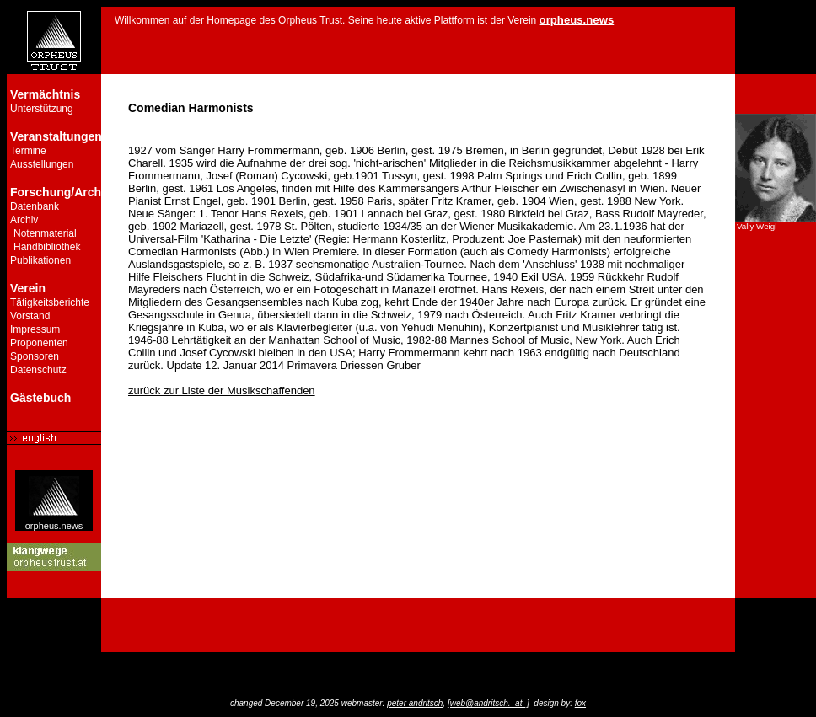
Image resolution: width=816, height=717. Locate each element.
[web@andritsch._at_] (488, 703)
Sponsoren (34, 356)
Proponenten (39, 343)
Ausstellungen (41, 164)
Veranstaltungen (56, 136)
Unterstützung (41, 109)
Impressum (35, 329)
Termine (28, 151)
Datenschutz (38, 370)
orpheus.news (54, 521)
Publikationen (40, 260)
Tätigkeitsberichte (49, 302)
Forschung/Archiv (60, 192)
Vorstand (30, 316)
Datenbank (34, 206)
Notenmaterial (45, 233)
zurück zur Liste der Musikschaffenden (221, 390)
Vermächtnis (45, 94)
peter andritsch (415, 703)
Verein (28, 288)
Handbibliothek (46, 247)
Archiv (24, 220)
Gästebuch (40, 397)
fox (580, 703)
